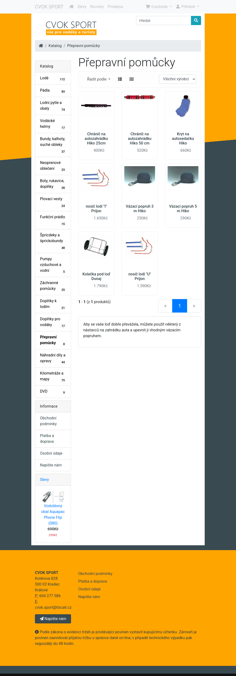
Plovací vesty (53, 202)
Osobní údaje (51, 453)
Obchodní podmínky (95, 573)
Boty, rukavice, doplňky (53, 184)
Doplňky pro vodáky (53, 322)
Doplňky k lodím (53, 304)
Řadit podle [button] (97, 79)
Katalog (55, 45)
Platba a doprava (92, 581)
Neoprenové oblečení (53, 166)
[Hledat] (163, 20)
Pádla (53, 91)
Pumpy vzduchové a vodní (53, 265)
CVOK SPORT (49, 7)
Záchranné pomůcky (53, 286)
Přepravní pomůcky (83, 45)
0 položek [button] (157, 6)
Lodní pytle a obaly (53, 106)
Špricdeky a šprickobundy (53, 241)
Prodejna (115, 6)
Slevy (82, 6)
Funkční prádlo (53, 220)
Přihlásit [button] (186, 6)
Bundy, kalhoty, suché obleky (53, 145)
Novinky (97, 6)
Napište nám (51, 465)
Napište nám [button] (53, 618)
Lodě (53, 79)
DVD (53, 392)
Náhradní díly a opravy (53, 358)
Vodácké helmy (53, 124)
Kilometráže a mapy (53, 376)
